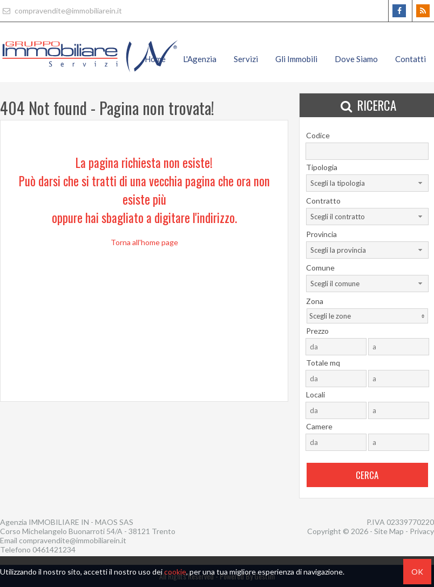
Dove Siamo (356, 59)
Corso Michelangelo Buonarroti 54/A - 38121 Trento (87, 531)
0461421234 (54, 549)
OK (417, 571)
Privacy (422, 531)
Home (155, 59)
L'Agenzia (199, 59)
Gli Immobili (296, 59)
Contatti (410, 59)
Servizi (246, 59)
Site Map (389, 531)
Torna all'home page (144, 242)
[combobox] (367, 183)
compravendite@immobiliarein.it (61, 10)
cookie (175, 571)
